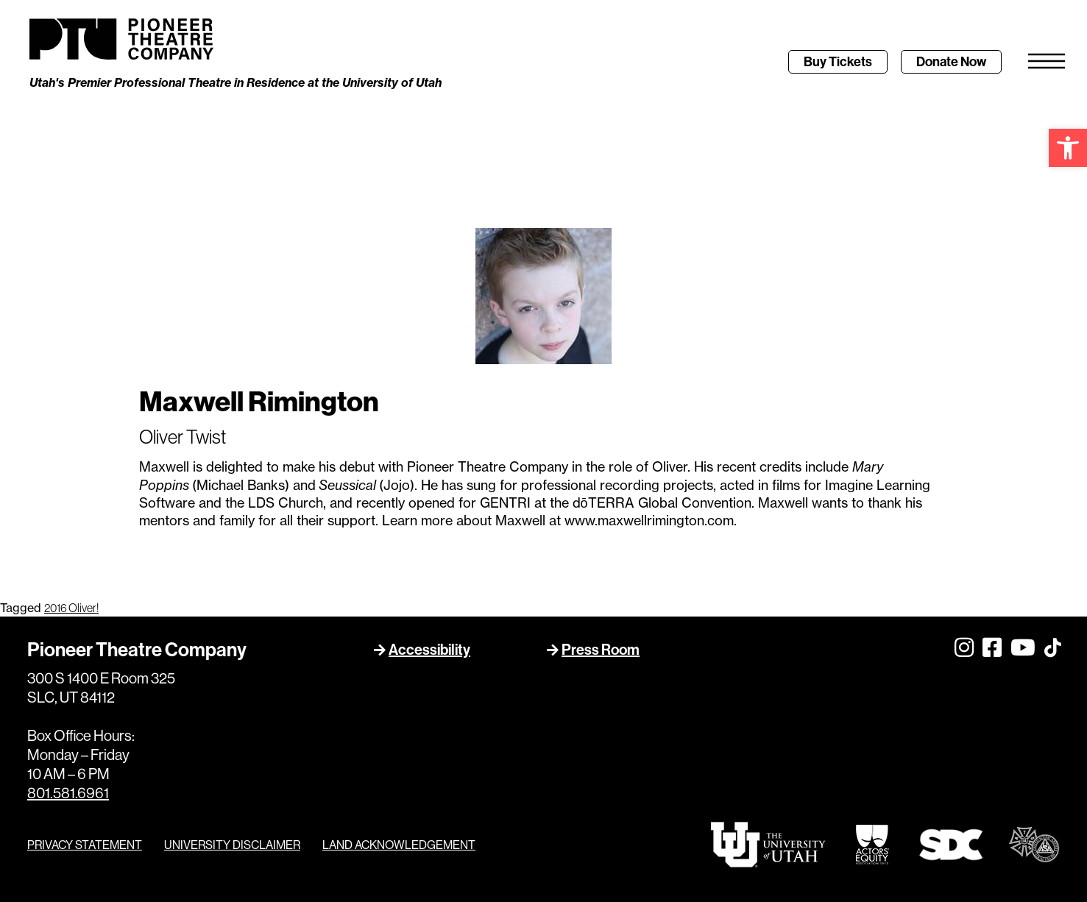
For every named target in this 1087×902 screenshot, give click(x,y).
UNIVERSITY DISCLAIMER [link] (232, 844)
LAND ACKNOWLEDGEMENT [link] (398, 844)
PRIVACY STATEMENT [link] (84, 844)
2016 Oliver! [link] (71, 607)
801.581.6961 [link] (68, 793)
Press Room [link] (601, 649)
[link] (1068, 148)
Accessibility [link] (429, 649)
